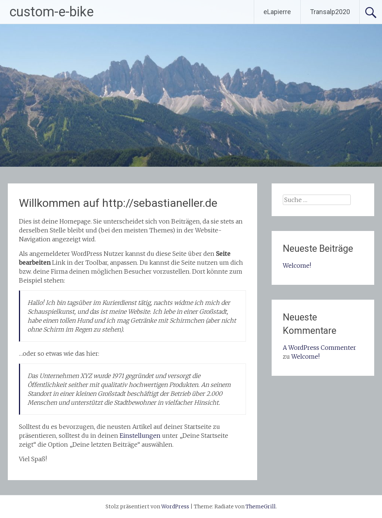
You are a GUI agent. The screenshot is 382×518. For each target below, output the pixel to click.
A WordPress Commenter (319, 347)
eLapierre (277, 12)
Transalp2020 (330, 12)
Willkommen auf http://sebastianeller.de (118, 202)
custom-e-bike (51, 12)
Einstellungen (140, 435)
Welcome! (297, 265)
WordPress (175, 506)
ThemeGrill (261, 506)
